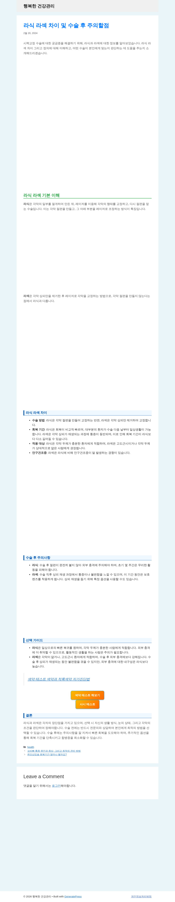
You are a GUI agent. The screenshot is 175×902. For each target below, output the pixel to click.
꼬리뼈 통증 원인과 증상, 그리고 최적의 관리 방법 (54, 751)
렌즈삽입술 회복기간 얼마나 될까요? (47, 754)
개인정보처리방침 (141, 896)
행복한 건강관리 (39, 6)
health (30, 747)
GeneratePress (73, 896)
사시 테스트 (87, 704)
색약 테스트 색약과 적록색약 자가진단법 (59, 679)
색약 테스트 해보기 (87, 695)
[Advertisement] (87, 162)
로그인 (56, 785)
